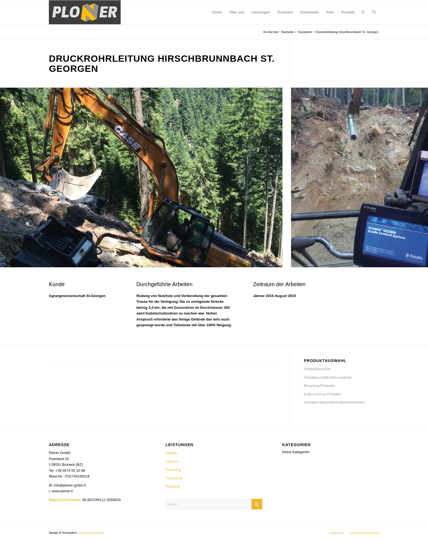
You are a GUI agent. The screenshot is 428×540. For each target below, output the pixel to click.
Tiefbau (171, 453)
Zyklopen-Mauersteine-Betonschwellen (334, 402)
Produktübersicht (317, 369)
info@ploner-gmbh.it (70, 485)
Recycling (173, 470)
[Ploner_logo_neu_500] (85, 12)
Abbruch (172, 461)
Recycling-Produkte (319, 386)
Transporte (174, 478)
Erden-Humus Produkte (322, 394)
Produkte (173, 486)
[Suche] (373, 12)
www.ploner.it (62, 491)
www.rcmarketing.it (91, 532)
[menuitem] (217, 12)
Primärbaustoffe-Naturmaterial (327, 377)
